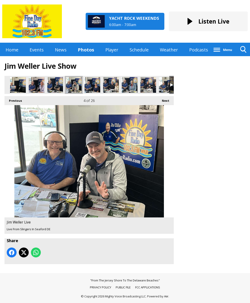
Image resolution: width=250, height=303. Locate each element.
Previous (13, 99)
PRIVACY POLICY (100, 287)
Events (37, 50)
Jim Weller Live (18, 85)
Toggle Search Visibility (243, 51)
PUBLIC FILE (123, 287)
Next (163, 99)
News (61, 50)
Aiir (166, 296)
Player (111, 50)
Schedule (139, 50)
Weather (169, 50)
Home (12, 50)
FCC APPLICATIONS (147, 287)
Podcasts (198, 50)
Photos (86, 50)
